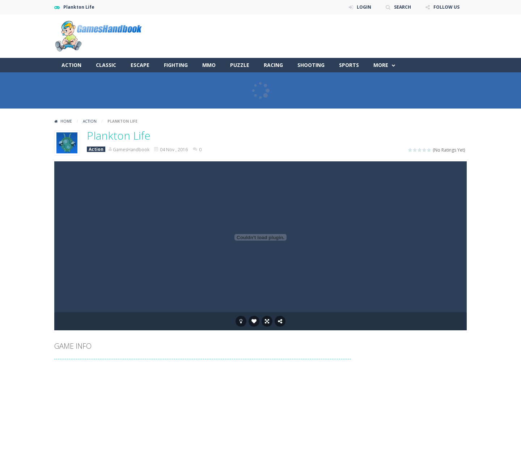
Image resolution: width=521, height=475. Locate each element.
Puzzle (239, 65)
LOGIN (364, 7)
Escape (140, 65)
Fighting (176, 65)
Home (66, 121)
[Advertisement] (335, 36)
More (380, 65)
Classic (106, 65)
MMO (209, 65)
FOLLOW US (446, 7)
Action (71, 65)
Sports (349, 65)
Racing (273, 65)
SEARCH (402, 7)
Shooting (311, 65)
